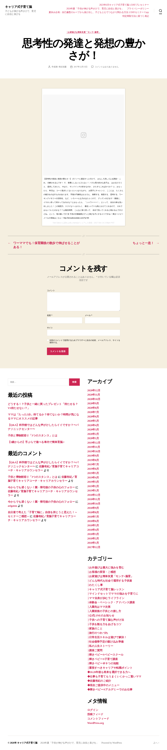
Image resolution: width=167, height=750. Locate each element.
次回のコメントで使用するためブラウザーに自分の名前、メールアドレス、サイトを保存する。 (84, 341)
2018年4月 (93, 529)
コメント (51, 290)
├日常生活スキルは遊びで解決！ (107, 637)
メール (88, 315)
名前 (49, 315)
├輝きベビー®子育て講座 (102, 659)
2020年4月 (93, 425)
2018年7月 (93, 516)
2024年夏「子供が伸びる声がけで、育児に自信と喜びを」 (95, 8)
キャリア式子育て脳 (18, 6)
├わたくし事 (95, 584)
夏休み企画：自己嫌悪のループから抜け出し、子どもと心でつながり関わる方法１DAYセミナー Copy (99, 12)
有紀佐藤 (63, 67)
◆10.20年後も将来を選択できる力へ (109, 672)
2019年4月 (93, 477)
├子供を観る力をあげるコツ (104, 624)
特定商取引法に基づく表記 (135, 16)
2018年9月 (93, 507)
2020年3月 (93, 429)
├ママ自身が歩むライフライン (105, 598)
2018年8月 (93, 512)
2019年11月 (93, 446)
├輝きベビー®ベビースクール (105, 654)
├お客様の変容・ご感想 (101, 571)
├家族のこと (95, 628)
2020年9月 (93, 403)
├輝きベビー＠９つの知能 (103, 663)
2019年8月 (93, 460)
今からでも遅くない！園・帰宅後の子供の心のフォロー (41, 487)
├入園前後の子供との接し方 (104, 611)
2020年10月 (93, 399)
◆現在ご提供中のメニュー (103, 685)
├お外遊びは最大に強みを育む (105, 567)
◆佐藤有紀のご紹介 (99, 680)
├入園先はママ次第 (98, 606)
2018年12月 (93, 494)
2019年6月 (93, 468)
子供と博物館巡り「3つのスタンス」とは (32, 435)
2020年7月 (93, 412)
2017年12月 (93, 547)
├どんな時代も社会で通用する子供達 (109, 580)
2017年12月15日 (80, 67)
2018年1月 (93, 542)
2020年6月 (93, 416)
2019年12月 (93, 442)
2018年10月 (93, 503)
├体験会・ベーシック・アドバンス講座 (111, 602)
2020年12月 (93, 390)
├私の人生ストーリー (100, 645)
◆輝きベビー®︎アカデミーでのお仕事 (109, 689)
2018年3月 (93, 534)
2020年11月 (93, 394)
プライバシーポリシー (138, 8)
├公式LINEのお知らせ (100, 615)
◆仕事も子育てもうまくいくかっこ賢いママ (114, 676)
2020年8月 (93, 407)
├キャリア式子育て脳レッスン (105, 589)
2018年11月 (93, 499)
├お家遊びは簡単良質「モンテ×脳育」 (83, 32)
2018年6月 (93, 521)
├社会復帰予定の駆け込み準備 (105, 641)
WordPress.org (95, 722)
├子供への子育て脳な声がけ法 (105, 619)
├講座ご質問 (94, 650)
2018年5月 (93, 525)
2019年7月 (93, 464)
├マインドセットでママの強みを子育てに (112, 593)
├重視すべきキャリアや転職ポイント (110, 667)
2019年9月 (93, 455)
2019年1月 (93, 490)
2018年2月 (93, 538)
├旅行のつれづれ (97, 632)
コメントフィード (98, 718)
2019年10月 (93, 451)
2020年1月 (93, 438)
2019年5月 (93, 473)
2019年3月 (93, 481)
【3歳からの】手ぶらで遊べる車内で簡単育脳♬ (36, 442)
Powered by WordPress (111, 743)
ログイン (92, 709)
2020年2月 (93, 433)
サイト (50, 328)
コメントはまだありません (107, 67)
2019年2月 (93, 486)
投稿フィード (95, 714)
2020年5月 (93, 420)
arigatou (12, 505)
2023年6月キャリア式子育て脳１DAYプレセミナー (124, 5)
